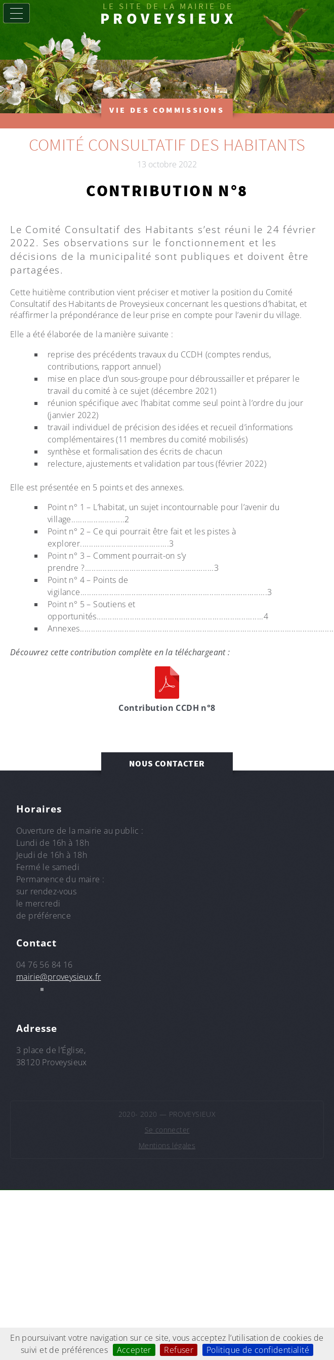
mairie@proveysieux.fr (58, 976)
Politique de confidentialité (257, 1349)
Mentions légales (167, 1145)
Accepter (134, 1349)
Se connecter (167, 1130)
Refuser (178, 1349)
